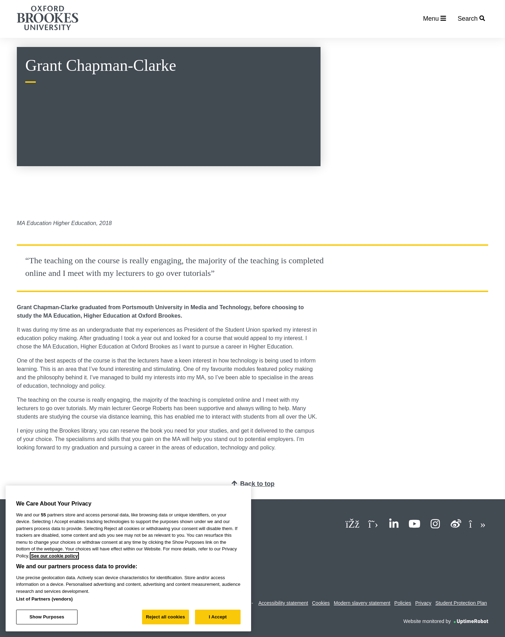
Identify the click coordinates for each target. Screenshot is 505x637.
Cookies (321, 603)
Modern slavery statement (362, 603)
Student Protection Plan (461, 603)
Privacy (423, 603)
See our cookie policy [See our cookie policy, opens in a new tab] (54, 555)
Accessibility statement (283, 603)
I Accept (218, 616)
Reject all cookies (165, 616)
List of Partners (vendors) (44, 599)
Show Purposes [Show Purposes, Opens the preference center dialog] (46, 616)
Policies (402, 603)
